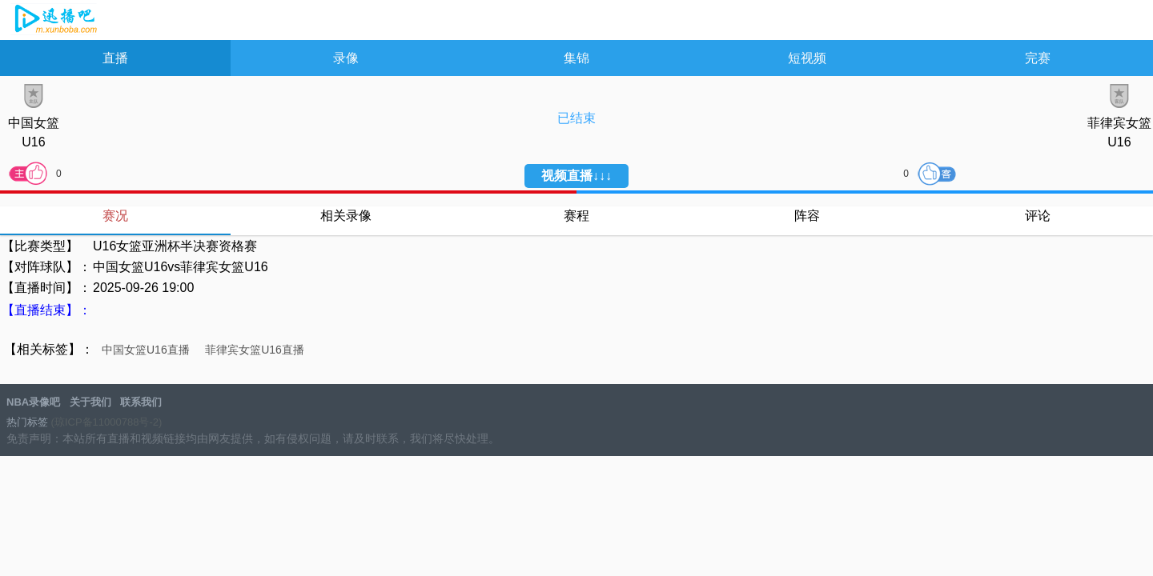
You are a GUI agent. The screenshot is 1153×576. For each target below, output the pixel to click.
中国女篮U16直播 (146, 349)
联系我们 (141, 402)
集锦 (576, 58)
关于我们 (90, 402)
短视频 (807, 58)
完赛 (1038, 58)
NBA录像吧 (54, 20)
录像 (346, 58)
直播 (115, 58)
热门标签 (27, 422)
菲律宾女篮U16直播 (254, 349)
